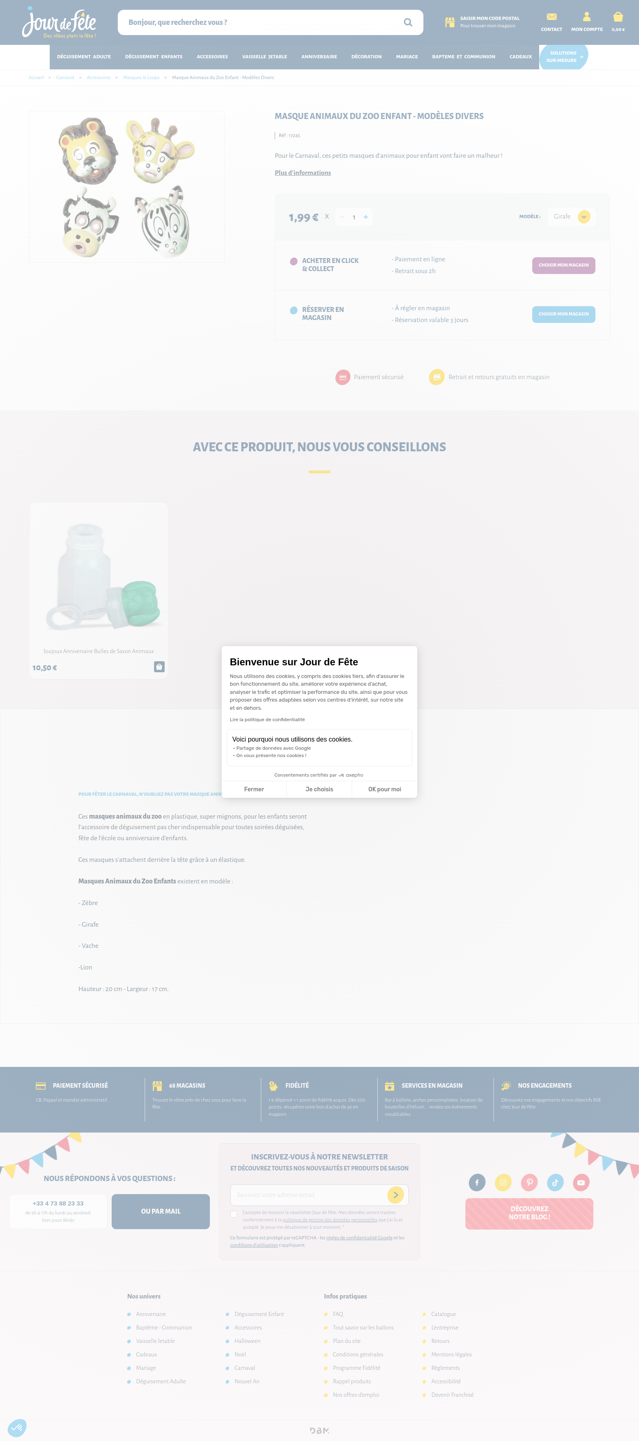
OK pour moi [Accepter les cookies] (384, 789)
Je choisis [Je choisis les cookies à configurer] (319, 789)
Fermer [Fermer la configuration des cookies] (254, 789)
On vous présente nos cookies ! (271, 755)
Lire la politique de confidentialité (267, 719)
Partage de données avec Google (273, 748)
